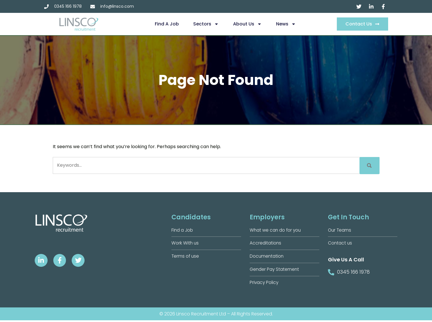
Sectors (206, 24)
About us (247, 24)
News (286, 24)
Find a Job (167, 24)
